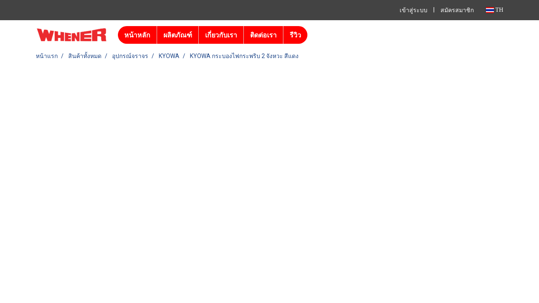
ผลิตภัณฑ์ (177, 35)
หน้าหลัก (137, 35)
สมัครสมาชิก (457, 10)
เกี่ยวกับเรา (221, 35)
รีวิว (295, 35)
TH (494, 10)
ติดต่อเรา (263, 35)
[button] (315, 35)
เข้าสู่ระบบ (413, 10)
